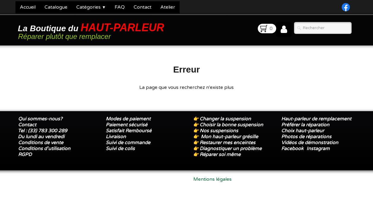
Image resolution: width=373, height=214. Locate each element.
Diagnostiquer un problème (231, 149)
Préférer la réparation (305, 125)
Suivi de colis (120, 149)
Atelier (167, 7)
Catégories (91, 7)
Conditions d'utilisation (44, 149)
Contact (142, 7)
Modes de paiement (128, 119)
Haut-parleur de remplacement (316, 119)
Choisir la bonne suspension (231, 125)
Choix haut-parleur (303, 131)
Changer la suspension (225, 119)
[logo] (92, 31)
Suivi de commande (128, 143)
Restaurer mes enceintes (227, 143)
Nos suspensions (219, 131)
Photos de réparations (306, 137)
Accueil (28, 7)
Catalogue (56, 7)
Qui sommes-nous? (40, 119)
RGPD (25, 155)
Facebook (292, 149)
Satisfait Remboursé (128, 131)
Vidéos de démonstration (309, 143)
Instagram (318, 149)
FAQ (120, 7)
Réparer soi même (220, 155)
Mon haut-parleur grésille (229, 137)
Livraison (116, 137)
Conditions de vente (40, 143)
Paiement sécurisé (126, 125)
